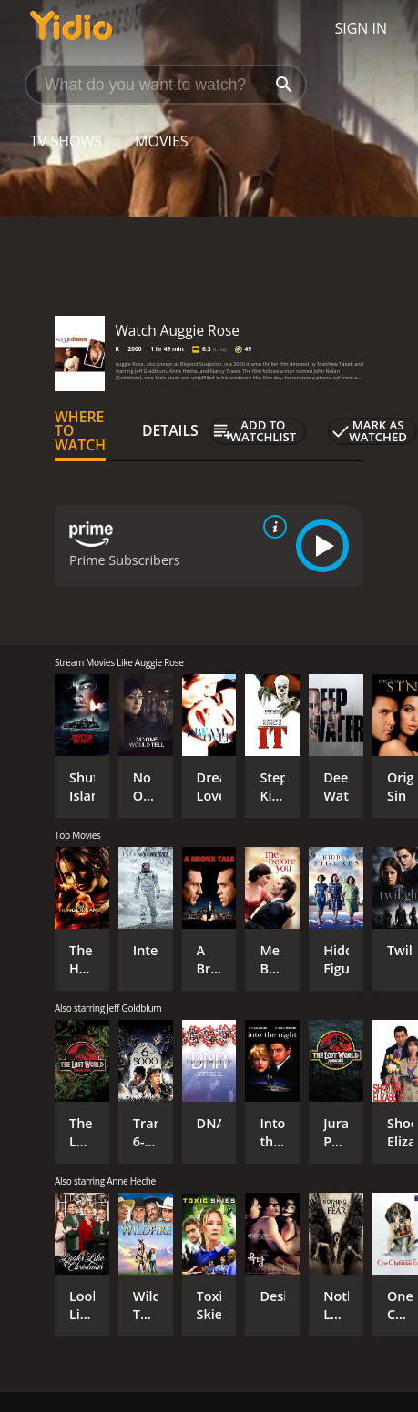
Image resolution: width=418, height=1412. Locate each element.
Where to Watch (80, 431)
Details (170, 430)
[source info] (271, 527)
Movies (162, 141)
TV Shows (66, 141)
